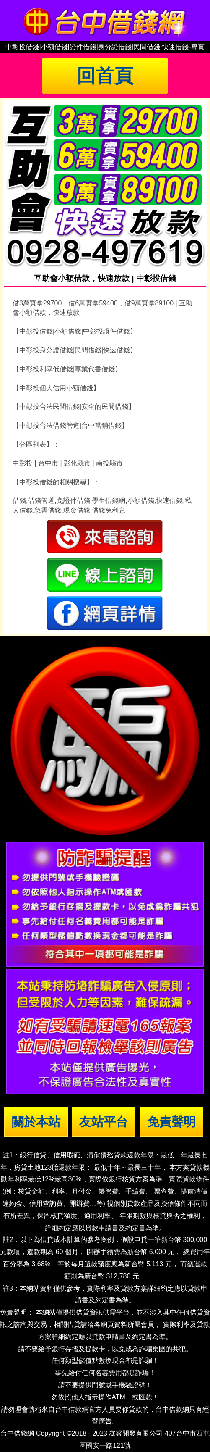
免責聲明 (171, 1121)
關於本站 (36, 1121)
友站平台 (103, 1121)
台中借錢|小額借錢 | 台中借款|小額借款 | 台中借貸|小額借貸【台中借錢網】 (105, 20)
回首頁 (105, 75)
